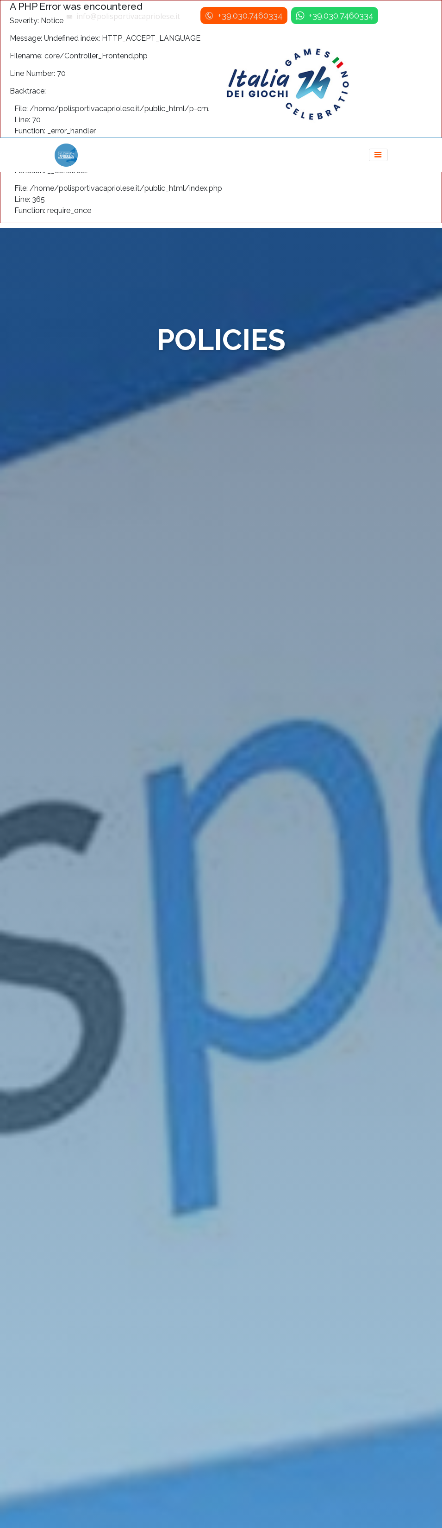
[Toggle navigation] (378, 155)
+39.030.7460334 (249, 15)
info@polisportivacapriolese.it (128, 16)
